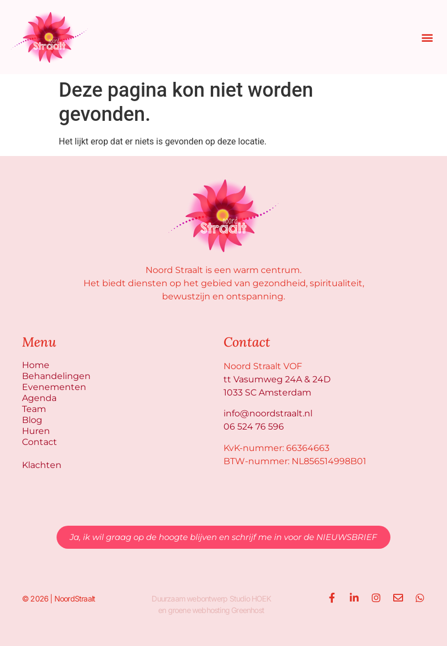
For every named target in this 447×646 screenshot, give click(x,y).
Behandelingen (56, 376)
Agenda (39, 398)
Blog (32, 420)
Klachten (42, 465)
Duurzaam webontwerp (189, 598)
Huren (36, 431)
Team (34, 409)
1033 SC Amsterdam (267, 392)
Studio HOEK (250, 598)
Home (35, 365)
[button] (427, 37)
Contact (39, 442)
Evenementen (54, 387)
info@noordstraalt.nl (267, 413)
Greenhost (247, 610)
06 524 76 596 (253, 426)
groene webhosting (199, 610)
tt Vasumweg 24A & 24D (277, 379)
